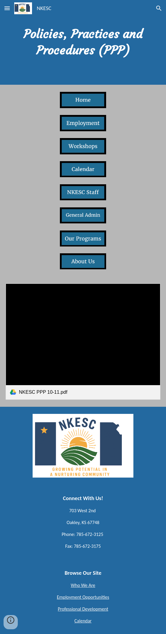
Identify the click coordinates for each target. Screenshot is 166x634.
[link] (83, 342)
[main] (83, 42)
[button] (7, 8)
